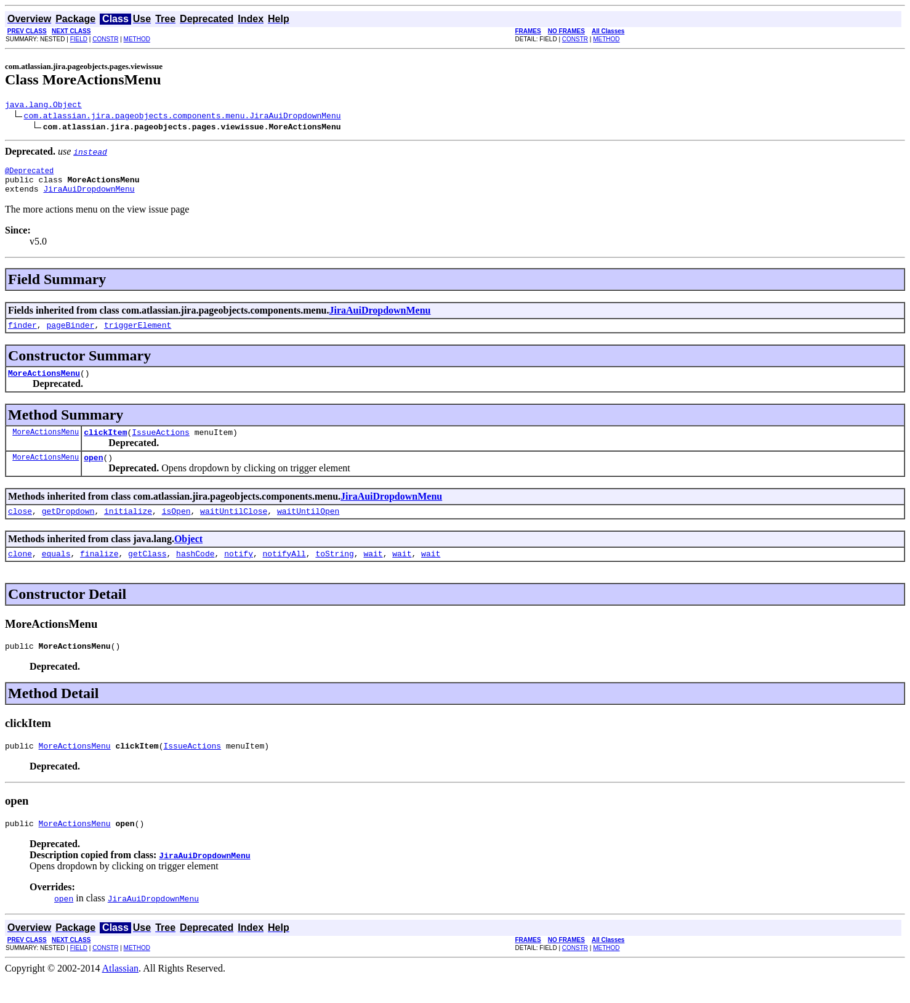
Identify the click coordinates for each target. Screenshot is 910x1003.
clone (20, 571)
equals (56, 571)
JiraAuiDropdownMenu (88, 195)
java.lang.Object (43, 106)
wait (372, 571)
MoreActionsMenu (44, 383)
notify (238, 571)
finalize (99, 571)
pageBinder (70, 333)
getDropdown (68, 527)
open (93, 471)
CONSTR (105, 39)
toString (334, 571)
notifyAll (284, 571)
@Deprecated (29, 174)
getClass (147, 571)
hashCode (195, 571)
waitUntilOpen (308, 527)
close (20, 527)
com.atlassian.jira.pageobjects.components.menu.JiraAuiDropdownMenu (182, 117)
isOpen (176, 527)
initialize (128, 527)
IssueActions (161, 444)
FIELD (78, 39)
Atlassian (120, 992)
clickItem (105, 444)
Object (188, 555)
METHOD (137, 39)
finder (22, 333)
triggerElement (137, 333)
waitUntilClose (233, 527)
